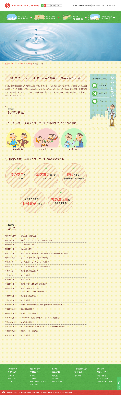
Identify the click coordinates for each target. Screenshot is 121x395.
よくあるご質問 (102, 379)
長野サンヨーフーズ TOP (14, 64)
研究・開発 (34, 384)
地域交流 (55, 376)
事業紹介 (33, 376)
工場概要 (33, 379)
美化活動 (55, 379)
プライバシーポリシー (104, 381)
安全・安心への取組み (38, 381)
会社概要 (11, 376)
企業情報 (29, 64)
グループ (11, 381)
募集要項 (77, 376)
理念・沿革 (12, 379)
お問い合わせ (101, 376)
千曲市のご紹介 (57, 381)
